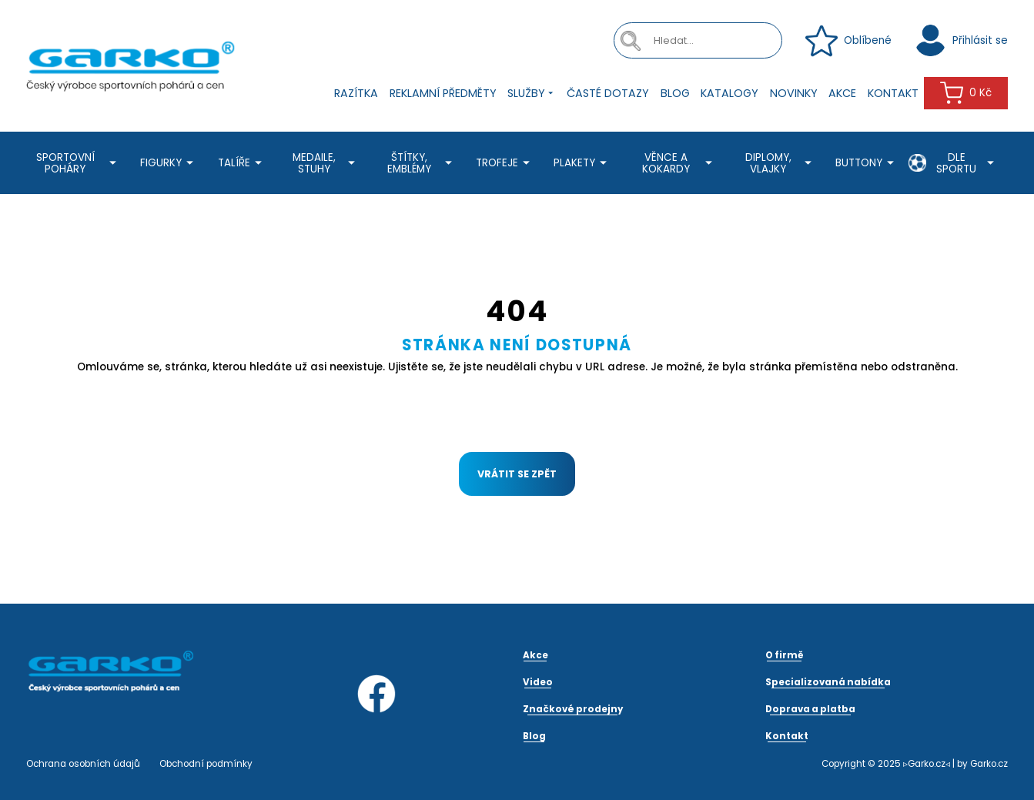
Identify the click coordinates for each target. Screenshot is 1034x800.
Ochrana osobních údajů (83, 764)
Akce (842, 93)
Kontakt (893, 93)
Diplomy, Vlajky (780, 163)
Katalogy (729, 93)
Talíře (242, 163)
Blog (675, 93)
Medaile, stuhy (326, 163)
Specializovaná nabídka (828, 682)
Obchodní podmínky (206, 764)
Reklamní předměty (443, 93)
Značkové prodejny (573, 709)
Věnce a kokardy (680, 163)
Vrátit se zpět (517, 473)
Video (538, 682)
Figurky (169, 163)
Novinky (794, 93)
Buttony (866, 163)
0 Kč (966, 93)
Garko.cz (989, 764)
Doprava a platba (810, 709)
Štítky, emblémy (421, 163)
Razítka (356, 93)
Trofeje (505, 163)
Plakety (582, 163)
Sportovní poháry (78, 163)
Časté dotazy (608, 93)
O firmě (784, 655)
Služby (531, 93)
